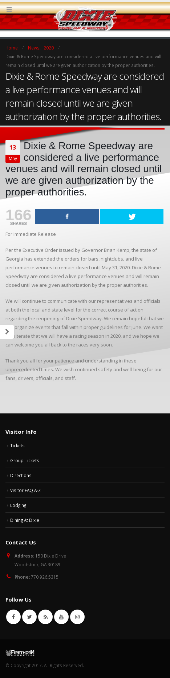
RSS (45, 617)
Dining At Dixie (24, 520)
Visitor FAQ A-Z (25, 490)
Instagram (77, 617)
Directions (21, 475)
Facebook (13, 617)
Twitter (29, 617)
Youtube (61, 617)
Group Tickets (24, 460)
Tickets (17, 445)
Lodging (18, 505)
